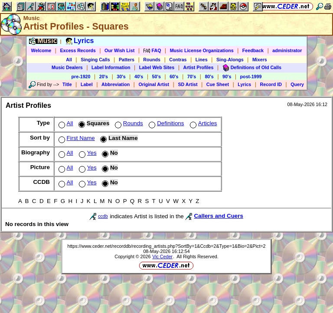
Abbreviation (115, 84)
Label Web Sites (157, 67)
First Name (76, 138)
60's (174, 76)
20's (103, 76)
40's (138, 76)
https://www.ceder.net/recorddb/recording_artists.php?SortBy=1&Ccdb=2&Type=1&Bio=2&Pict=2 (166, 246)
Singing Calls (95, 59)
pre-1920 (81, 76)
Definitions (165, 123)
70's (191, 76)
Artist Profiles (198, 67)
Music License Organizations (202, 50)
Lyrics (244, 84)
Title (67, 84)
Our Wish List (119, 50)
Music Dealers (67, 67)
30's (121, 76)
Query (297, 84)
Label (87, 84)
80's (209, 76)
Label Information (110, 67)
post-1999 (251, 76)
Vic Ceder (162, 256)
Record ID (271, 84)
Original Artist (153, 84)
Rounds (151, 59)
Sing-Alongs (230, 59)
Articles (202, 123)
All (69, 59)
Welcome (41, 50)
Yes (87, 153)
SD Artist (187, 84)
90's (226, 76)
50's (156, 76)
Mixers (259, 59)
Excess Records (77, 50)
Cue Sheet (217, 84)
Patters (126, 59)
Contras (177, 59)
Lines (202, 59)
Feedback (253, 50)
